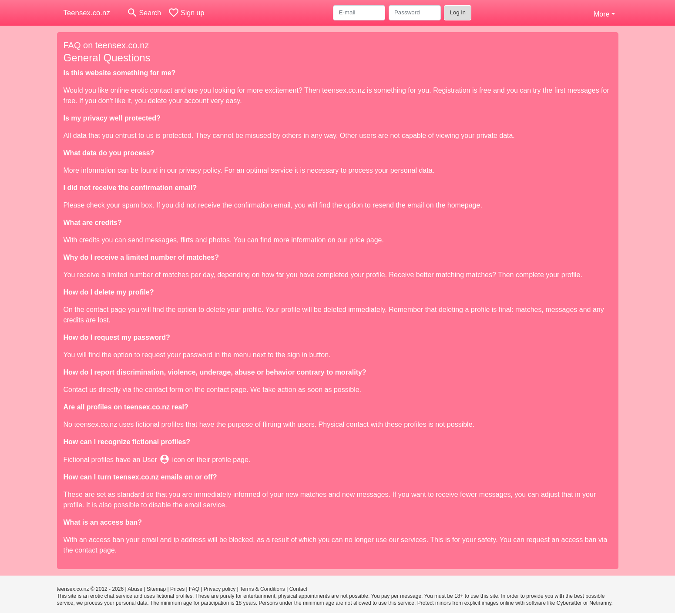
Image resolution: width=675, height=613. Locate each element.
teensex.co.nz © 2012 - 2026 (90, 589)
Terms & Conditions (262, 589)
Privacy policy (219, 589)
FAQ (194, 589)
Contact (298, 589)
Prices (177, 589)
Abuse (135, 589)
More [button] (601, 14)
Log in (458, 12)
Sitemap (156, 589)
